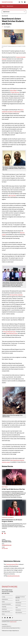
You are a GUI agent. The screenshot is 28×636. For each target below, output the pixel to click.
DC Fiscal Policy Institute (16, 294)
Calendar (3, 601)
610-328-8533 (5, 548)
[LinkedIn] (7, 618)
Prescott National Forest (9, 331)
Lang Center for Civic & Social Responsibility (20, 597)
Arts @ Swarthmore (5, 599)
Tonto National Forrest (11, 333)
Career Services (15, 92)
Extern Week (13, 90)
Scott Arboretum (18, 605)
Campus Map (4, 606)
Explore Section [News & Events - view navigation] (14, 11)
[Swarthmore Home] (10, 587)
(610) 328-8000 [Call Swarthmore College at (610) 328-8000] (5, 593)
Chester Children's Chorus (6, 611)
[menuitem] (19, 2)
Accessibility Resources (7, 626)
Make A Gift (17, 600)
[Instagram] (3, 618)
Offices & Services (18, 602)
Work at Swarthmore (19, 612)
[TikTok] (12, 618)
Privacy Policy (5, 624)
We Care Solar (12, 195)
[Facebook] (2, 533)
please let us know (13, 621)
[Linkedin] (4, 533)
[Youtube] (10, 618)
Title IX (17, 607)
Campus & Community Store (6, 604)
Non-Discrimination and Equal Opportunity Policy (11, 628)
